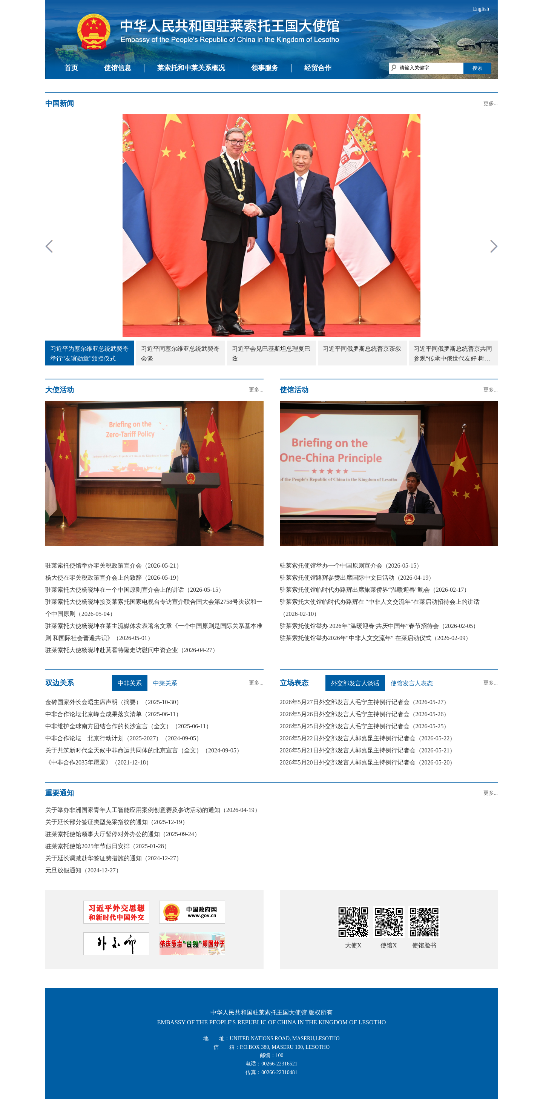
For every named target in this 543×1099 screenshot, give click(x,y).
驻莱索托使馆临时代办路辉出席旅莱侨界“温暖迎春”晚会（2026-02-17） (375, 589)
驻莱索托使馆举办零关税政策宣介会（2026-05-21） (113, 565)
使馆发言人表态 (412, 683)
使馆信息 (117, 68)
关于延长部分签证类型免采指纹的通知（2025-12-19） (116, 822)
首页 (71, 68)
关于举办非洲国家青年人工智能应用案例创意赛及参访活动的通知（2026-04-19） (153, 810)
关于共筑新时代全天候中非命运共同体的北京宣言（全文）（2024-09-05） (143, 750)
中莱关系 (165, 683)
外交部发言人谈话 (355, 683)
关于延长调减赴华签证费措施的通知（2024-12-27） (113, 858)
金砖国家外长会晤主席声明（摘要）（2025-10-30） (113, 702)
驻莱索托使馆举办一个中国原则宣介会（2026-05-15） (351, 565)
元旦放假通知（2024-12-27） (83, 870)
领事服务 (264, 68)
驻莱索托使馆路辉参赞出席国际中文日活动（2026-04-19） (357, 577)
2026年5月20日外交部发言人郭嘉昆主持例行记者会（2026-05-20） (368, 762)
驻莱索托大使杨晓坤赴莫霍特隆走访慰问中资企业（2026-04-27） (131, 650)
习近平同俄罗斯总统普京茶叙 (362, 348)
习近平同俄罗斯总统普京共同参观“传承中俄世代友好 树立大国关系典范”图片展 (453, 354)
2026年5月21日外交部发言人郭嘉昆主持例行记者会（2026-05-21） (368, 750)
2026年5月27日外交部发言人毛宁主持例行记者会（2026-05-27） (365, 702)
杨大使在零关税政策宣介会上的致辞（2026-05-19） (113, 577)
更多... (490, 103)
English (481, 9)
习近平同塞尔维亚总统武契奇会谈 (180, 353)
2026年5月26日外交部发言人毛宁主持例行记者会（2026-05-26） (365, 714)
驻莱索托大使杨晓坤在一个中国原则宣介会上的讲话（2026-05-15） (134, 589)
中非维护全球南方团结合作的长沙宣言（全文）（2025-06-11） (128, 726)
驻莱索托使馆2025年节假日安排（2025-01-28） (107, 846)
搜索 (477, 68)
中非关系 (130, 683)
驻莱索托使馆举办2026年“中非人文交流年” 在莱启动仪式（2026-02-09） (376, 638)
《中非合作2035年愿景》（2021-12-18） (98, 762)
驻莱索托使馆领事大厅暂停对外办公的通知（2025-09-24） (122, 834)
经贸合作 (317, 68)
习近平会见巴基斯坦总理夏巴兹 (271, 353)
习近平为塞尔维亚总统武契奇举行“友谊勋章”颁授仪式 (89, 353)
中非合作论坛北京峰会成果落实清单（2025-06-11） (113, 714)
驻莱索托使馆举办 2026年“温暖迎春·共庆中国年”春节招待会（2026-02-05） (379, 626)
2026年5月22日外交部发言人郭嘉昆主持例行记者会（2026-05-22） (368, 738)
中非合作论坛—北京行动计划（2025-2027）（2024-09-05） (123, 738)
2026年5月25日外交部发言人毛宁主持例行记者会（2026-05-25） (365, 726)
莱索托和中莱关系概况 (191, 68)
